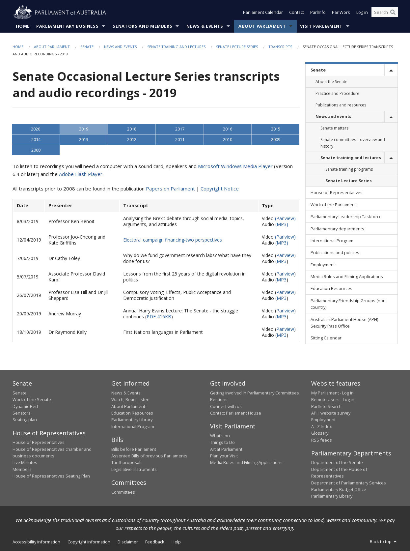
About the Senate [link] (331, 82)
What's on (220, 436)
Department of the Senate (337, 463)
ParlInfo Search (326, 406)
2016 (227, 129)
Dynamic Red (25, 406)
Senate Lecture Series (237, 46)
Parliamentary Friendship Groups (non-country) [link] (349, 304)
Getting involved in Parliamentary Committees (254, 393)
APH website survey (330, 413)
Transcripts (280, 46)
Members (22, 469)
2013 (83, 140)
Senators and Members (142, 26)
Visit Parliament (321, 26)
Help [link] (176, 542)
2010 (227, 140)
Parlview (285, 255)
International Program (132, 426)
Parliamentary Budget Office (338, 489)
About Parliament (262, 26)
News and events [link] (333, 116)
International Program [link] (332, 241)
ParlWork (341, 12)
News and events (120, 46)
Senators (22, 413)
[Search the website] (384, 12)
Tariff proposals (127, 463)
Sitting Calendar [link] (326, 338)
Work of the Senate (32, 400)
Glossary (319, 433)
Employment (323, 420)
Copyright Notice (220, 189)
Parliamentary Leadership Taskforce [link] (346, 217)
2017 (179, 129)
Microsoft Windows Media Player (235, 166)
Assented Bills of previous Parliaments (149, 456)
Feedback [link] (154, 542)
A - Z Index (321, 426)
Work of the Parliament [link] (333, 205)
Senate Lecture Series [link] (348, 181)
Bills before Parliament (133, 449)
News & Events (204, 26)
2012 (131, 140)
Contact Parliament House (235, 413)
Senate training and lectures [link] (350, 157)
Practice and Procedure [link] (337, 93)
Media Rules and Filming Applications (246, 463)
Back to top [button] (384, 541)
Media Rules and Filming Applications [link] (347, 277)
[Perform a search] (393, 12)
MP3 (282, 261)
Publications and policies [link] (335, 253)
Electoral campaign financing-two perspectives (172, 240)
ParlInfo (318, 12)
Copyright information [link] (89, 542)
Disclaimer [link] (128, 542)
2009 (275, 140)
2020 (35, 129)
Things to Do (222, 443)
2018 (131, 129)
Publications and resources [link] (340, 105)
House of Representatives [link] (337, 193)
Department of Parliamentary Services (348, 483)
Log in (362, 12)
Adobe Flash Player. (81, 174)
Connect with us (226, 406)
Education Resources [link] (331, 289)
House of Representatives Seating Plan (51, 476)
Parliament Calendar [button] (263, 12)
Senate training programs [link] (349, 169)
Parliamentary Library (131, 420)
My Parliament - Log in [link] (332, 393)
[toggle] (390, 70)
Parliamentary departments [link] (337, 229)
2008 (36, 150)
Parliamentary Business (67, 26)
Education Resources (132, 413)
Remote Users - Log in (332, 400)
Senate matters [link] (334, 128)
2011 (179, 140)
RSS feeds (321, 440)
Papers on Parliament (170, 189)
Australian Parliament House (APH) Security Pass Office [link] (344, 322)
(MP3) (281, 224)
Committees (123, 492)
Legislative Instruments (134, 469)
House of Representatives (39, 443)
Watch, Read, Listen (130, 400)
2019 (83, 129)
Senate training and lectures (176, 46)
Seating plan (25, 420)
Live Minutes (25, 463)
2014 (36, 140)
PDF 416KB (159, 317)
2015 (275, 129)
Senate (87, 46)
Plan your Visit (224, 456)
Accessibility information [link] (36, 542)
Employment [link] (323, 265)
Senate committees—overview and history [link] (352, 143)
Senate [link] (318, 70)
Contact (296, 12)
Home (23, 26)
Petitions (219, 400)
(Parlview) (285, 219)
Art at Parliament (226, 449)
